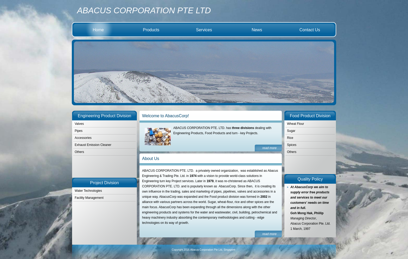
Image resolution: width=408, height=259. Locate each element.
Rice (290, 138)
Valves (79, 124)
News (257, 30)
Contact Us (309, 30)
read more (269, 148)
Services (204, 30)
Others (291, 152)
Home (98, 30)
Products (151, 30)
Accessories (83, 138)
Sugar (291, 131)
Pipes (78, 131)
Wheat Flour (295, 124)
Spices (291, 145)
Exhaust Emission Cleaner (93, 145)
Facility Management (89, 198)
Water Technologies (88, 191)
